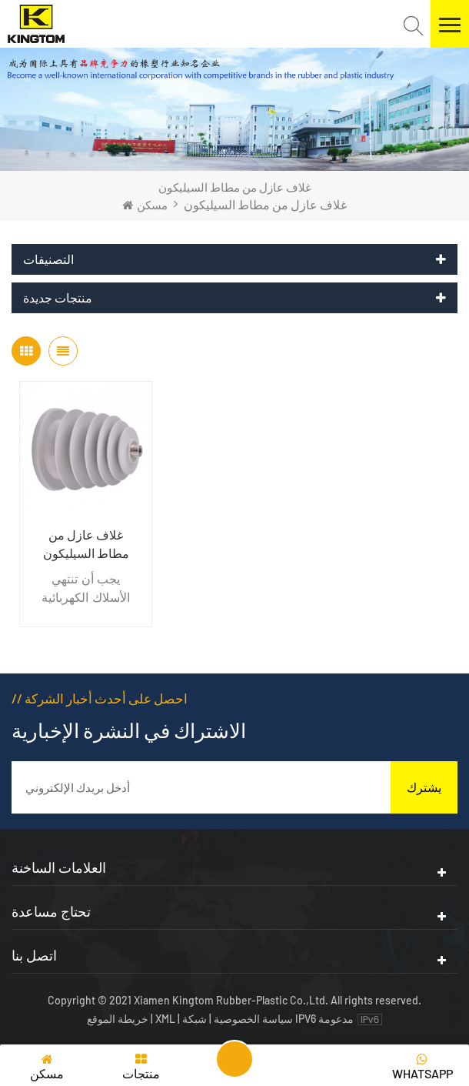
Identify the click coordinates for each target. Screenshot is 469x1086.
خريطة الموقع (119, 1018)
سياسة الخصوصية (253, 1018)
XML (165, 1018)
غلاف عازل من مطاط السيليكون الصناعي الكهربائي (85, 545)
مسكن (145, 205)
